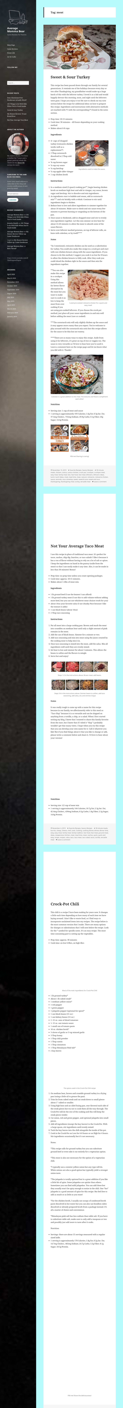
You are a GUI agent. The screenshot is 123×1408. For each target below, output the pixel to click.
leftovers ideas (98, 475)
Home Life (11, 53)
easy (52, 833)
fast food (74, 475)
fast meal (82, 475)
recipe (57, 837)
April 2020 (11, 274)
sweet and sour (94, 479)
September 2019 (13, 290)
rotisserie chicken (101, 477)
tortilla (97, 837)
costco (64, 472)
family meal (63, 475)
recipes (62, 837)
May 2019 (10, 301)
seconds (59, 479)
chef (69, 830)
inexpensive (59, 835)
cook (73, 830)
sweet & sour (83, 479)
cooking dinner (88, 830)
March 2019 (11, 309)
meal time (72, 477)
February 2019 (12, 313)
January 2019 (12, 316)
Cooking (79, 830)
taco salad (86, 837)
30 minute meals (102, 828)
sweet (76, 479)
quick (96, 835)
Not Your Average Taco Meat (17, 120)
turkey (77, 482)
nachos (90, 835)
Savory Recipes (87, 470)
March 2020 (11, 278)
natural (84, 477)
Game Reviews (12, 49)
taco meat (78, 837)
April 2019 (11, 305)
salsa (68, 837)
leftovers (89, 475)
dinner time (104, 830)
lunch (53, 477)
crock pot (82, 472)
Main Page (11, 45)
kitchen (67, 835)
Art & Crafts (11, 57)
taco (72, 837)
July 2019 (10, 297)
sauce (53, 479)
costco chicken (73, 472)
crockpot (90, 472)
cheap (59, 830)
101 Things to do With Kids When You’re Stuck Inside (18, 217)
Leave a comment (100, 482)
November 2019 (13, 282)
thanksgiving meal (67, 482)
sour (64, 479)
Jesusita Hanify (12, 223)
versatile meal (85, 482)
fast (69, 475)
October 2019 (12, 286)
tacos (92, 837)
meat (79, 477)
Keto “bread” (12, 248)
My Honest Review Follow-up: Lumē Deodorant (17, 234)
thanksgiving (55, 482)
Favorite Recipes (75, 470)
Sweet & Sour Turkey (15, 110)
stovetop (69, 479)
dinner (96, 830)
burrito (53, 830)
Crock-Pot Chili (65, 903)
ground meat (103, 833)
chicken (58, 472)
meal (66, 477)
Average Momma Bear (16, 29)
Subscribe (12, 200)
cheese (64, 830)
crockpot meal (99, 472)
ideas (52, 835)
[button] (18, 16)
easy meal (54, 475)
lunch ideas (59, 477)
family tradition (77, 833)
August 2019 (11, 293)
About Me (21, 163)
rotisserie (90, 477)
